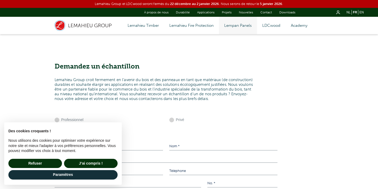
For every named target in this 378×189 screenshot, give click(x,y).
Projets (227, 12)
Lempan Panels (238, 25)
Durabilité (183, 12)
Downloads (287, 12)
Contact (266, 12)
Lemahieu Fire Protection (191, 25)
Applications (205, 12)
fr (355, 12)
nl (348, 12)
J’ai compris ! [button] (91, 163)
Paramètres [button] (63, 174)
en (361, 12)
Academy (299, 25)
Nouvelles (246, 12)
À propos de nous (156, 12)
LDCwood (271, 25)
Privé (180, 120)
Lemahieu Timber (143, 25)
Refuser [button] (35, 163)
